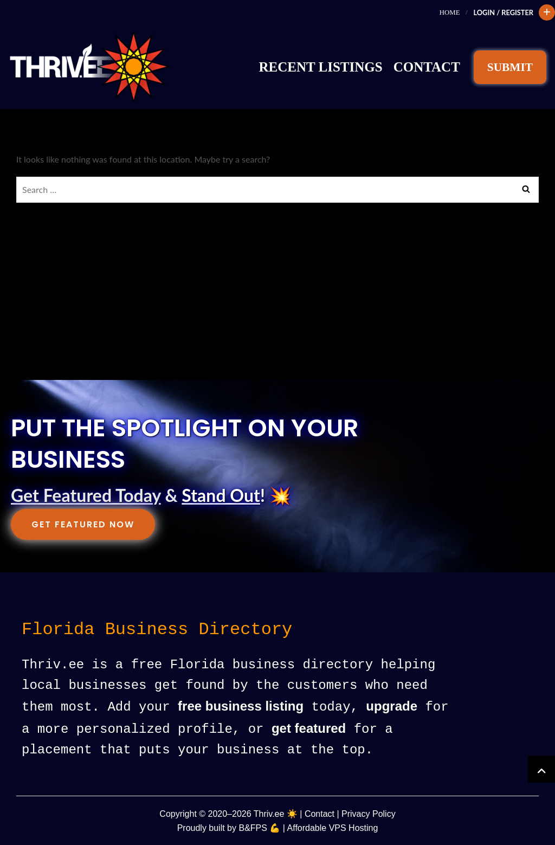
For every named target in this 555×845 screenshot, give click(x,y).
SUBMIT (510, 67)
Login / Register (503, 12)
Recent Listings (321, 67)
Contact (426, 67)
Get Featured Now (82, 524)
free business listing (241, 706)
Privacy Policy (368, 812)
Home (450, 12)
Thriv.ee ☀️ (276, 812)
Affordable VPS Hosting (332, 826)
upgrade (391, 706)
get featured (309, 728)
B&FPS (252, 826)
